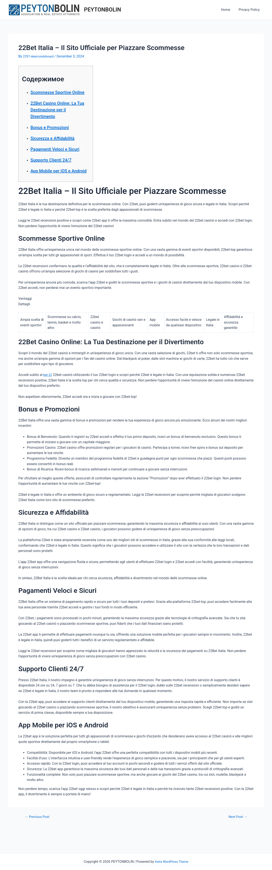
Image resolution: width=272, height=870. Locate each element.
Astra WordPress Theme (171, 862)
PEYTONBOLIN (102, 9)
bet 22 (48, 395)
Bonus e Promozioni (55, 133)
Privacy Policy (250, 10)
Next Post (236, 836)
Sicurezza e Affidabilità (59, 144)
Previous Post (38, 836)
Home (228, 10)
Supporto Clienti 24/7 (57, 173)
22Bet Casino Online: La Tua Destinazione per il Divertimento (56, 116)
